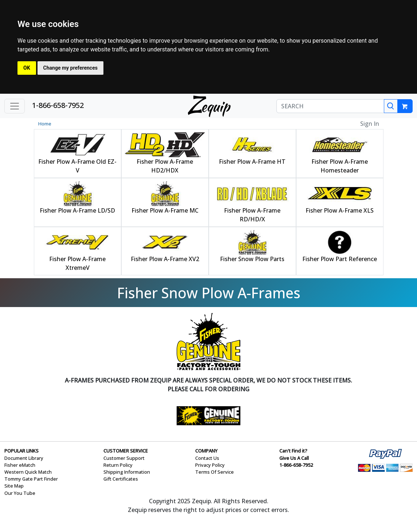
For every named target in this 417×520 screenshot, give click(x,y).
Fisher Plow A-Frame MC (164, 210)
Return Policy (118, 465)
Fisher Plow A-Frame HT (252, 162)
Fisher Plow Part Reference (339, 259)
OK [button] (26, 68)
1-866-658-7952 (58, 105)
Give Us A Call (294, 458)
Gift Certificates (120, 479)
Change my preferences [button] (70, 68)
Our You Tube (19, 493)
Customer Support (124, 458)
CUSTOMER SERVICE (125, 450)
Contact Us (207, 458)
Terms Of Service (214, 472)
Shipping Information (126, 472)
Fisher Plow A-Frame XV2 (165, 259)
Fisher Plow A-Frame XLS (340, 210)
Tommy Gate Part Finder (31, 479)
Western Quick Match (28, 472)
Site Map (14, 485)
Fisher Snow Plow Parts (252, 259)
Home (44, 123)
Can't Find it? (293, 450)
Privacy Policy (210, 465)
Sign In (369, 124)
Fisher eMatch (19, 465)
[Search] (391, 106)
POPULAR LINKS (21, 450)
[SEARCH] (330, 106)
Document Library (23, 458)
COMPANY (206, 450)
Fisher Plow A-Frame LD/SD (77, 210)
